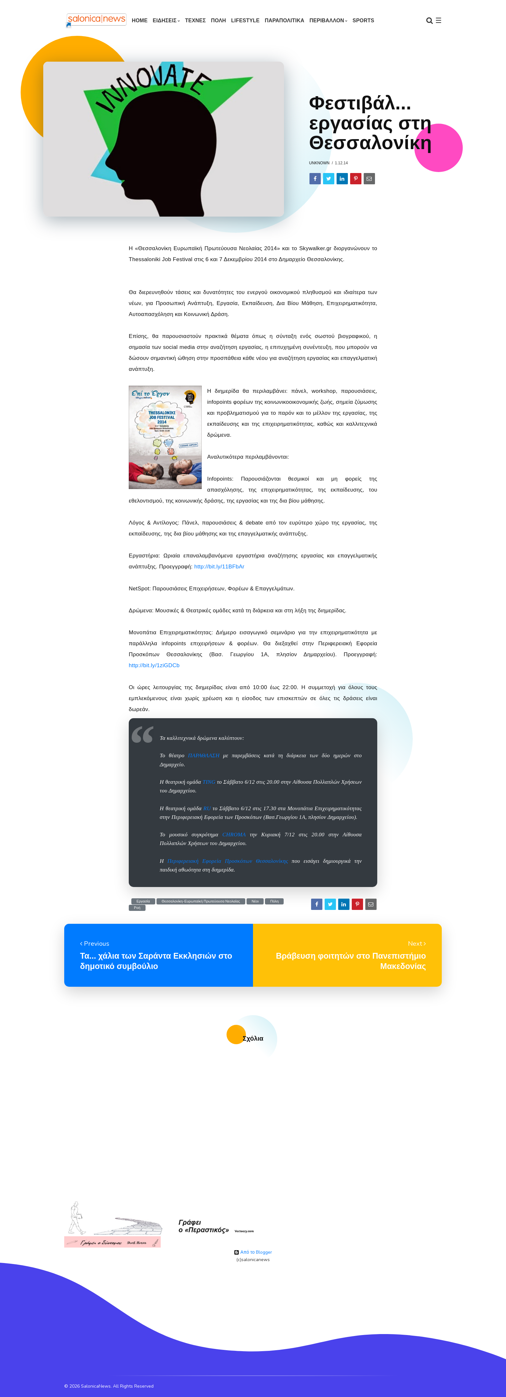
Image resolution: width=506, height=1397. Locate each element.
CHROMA (234, 834)
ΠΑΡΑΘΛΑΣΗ (204, 755)
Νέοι (255, 901)
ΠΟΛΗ (218, 20)
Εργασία (143, 901)
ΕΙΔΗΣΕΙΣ (165, 20)
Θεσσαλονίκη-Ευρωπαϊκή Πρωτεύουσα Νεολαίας (201, 901)
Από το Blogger (253, 1252)
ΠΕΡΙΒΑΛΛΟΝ (326, 20)
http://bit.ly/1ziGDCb (154, 665)
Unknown (319, 163)
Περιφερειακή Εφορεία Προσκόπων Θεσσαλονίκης (227, 861)
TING (209, 782)
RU (207, 808)
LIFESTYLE (245, 20)
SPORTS (363, 20)
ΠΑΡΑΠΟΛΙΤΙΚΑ (284, 20)
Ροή (137, 907)
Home (139, 20)
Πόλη (274, 901)
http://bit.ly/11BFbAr (219, 567)
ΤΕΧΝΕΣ (195, 20)
